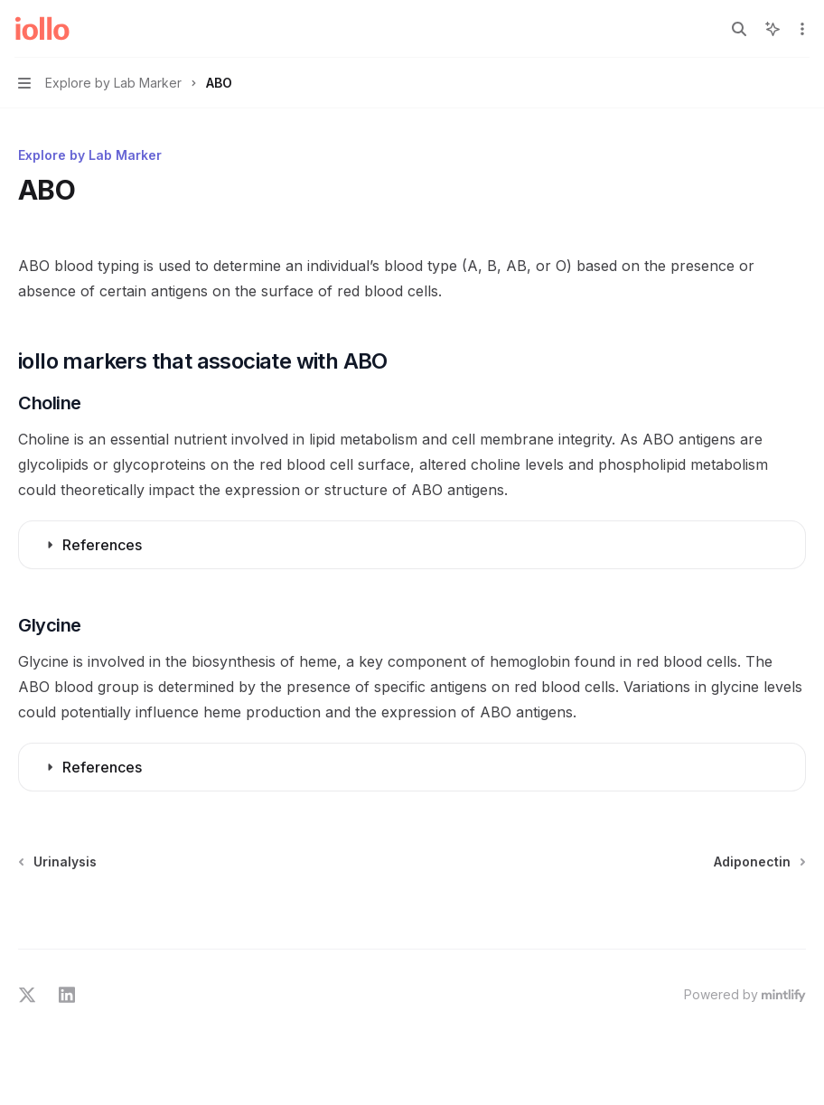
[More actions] (800, 29)
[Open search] (739, 28)
